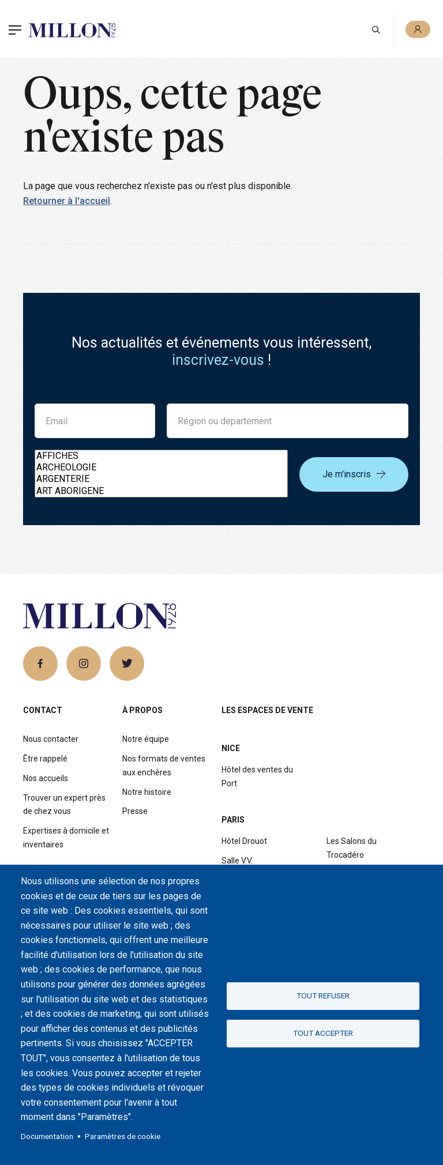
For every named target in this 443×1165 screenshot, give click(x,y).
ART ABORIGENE (161, 491)
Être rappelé (45, 758)
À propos (142, 710)
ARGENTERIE (161, 479)
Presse (135, 811)
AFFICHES (161, 456)
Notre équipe (145, 739)
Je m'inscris (353, 474)
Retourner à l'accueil (66, 200)
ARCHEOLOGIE (161, 467)
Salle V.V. (237, 860)
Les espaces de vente (267, 710)
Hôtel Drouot (244, 841)
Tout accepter (323, 1033)
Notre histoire (146, 792)
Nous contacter (50, 739)
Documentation (47, 1136)
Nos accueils (45, 778)
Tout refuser (323, 995)
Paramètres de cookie (122, 1136)
